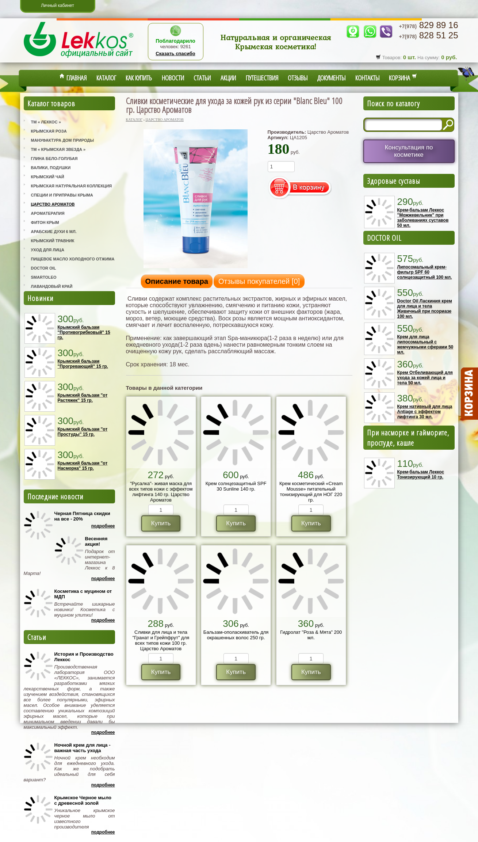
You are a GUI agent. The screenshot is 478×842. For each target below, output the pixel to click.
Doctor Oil (43, 268)
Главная (73, 78)
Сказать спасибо (175, 53)
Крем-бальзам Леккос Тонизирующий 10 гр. (420, 474)
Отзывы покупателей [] (259, 281)
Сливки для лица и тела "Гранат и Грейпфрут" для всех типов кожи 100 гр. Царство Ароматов (161, 640)
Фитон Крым (45, 222)
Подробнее (103, 526)
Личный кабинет (57, 5)
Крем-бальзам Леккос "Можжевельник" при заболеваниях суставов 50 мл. (423, 217)
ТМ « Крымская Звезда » (58, 149)
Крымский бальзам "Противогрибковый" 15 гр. (84, 332)
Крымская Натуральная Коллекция (71, 186)
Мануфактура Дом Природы (62, 140)
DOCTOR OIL (384, 238)
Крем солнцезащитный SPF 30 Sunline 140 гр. (236, 486)
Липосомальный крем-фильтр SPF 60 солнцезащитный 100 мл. (424, 272)
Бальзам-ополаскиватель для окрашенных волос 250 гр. (236, 634)
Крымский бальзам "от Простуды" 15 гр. (83, 432)
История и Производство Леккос (84, 656)
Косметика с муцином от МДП (83, 593)
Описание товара (176, 281)
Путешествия (262, 78)
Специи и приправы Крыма (62, 195)
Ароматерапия (48, 213)
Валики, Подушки (51, 167)
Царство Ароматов (53, 204)
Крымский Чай (47, 177)
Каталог (106, 78)
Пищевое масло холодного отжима (73, 259)
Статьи (202, 78)
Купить (161, 523)
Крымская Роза (49, 131)
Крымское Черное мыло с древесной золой (82, 800)
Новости (173, 78)
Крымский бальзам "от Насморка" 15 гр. (83, 466)
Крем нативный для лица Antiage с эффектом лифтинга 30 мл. (424, 411)
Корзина (403, 78)
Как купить (139, 78)
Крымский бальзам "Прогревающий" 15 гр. (83, 364)
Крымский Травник (52, 241)
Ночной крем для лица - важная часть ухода (82, 747)
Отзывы (297, 78)
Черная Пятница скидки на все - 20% (82, 516)
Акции (228, 78)
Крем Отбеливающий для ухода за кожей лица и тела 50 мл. (425, 377)
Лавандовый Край (52, 286)
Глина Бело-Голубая (54, 158)
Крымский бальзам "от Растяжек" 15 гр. (83, 398)
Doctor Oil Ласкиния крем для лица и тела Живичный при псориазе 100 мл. (424, 308)
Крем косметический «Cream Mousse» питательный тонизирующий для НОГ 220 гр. (311, 492)
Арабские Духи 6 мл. (54, 231)
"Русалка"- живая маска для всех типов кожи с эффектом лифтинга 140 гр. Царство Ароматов (161, 492)
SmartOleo (44, 277)
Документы (331, 78)
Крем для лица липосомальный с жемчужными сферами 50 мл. (425, 344)
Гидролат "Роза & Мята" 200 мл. (311, 634)
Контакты (367, 78)
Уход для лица (47, 250)
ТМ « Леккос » (46, 122)
